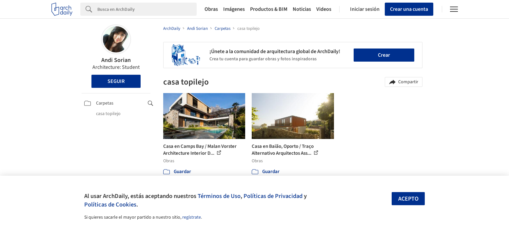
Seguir (116, 81)
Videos (323, 9)
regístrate (191, 217)
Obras (211, 9)
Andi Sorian (116, 60)
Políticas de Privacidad (273, 196)
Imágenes (234, 9)
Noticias (302, 9)
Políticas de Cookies (110, 204)
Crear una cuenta (409, 9)
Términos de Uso (219, 196)
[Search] (147, 9)
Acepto (408, 199)
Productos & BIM (268, 9)
